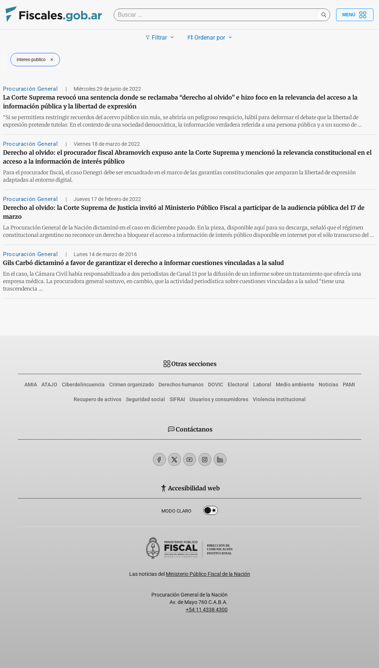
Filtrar (160, 37)
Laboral (262, 384)
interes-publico (36, 59)
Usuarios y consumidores (219, 399)
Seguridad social (145, 399)
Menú (354, 14)
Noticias (328, 384)
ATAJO (49, 384)
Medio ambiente (295, 384)
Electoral (238, 384)
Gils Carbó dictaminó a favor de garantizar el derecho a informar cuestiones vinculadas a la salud (143, 262)
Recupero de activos (97, 399)
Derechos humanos (181, 384)
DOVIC (215, 384)
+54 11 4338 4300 (207, 609)
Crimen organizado (131, 384)
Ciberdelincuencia (83, 384)
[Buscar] (218, 15)
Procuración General (31, 88)
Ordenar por (211, 37)
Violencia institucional (279, 399)
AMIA (30, 384)
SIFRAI (177, 399)
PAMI (349, 384)
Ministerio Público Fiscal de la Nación (208, 574)
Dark (211, 512)
